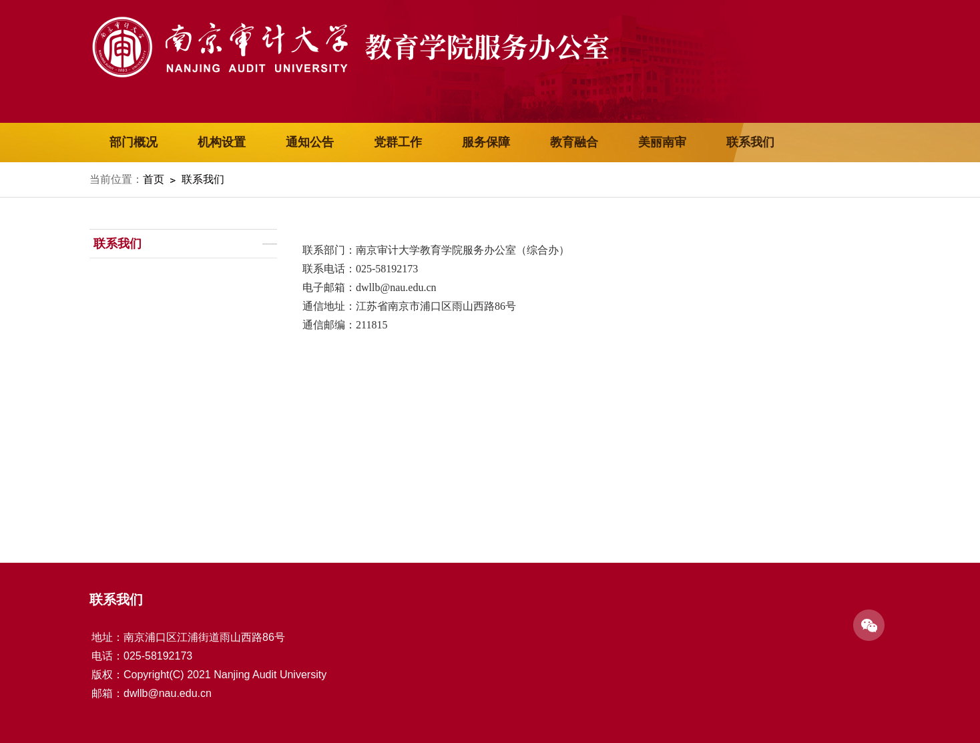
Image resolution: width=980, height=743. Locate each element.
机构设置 (222, 142)
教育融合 (574, 142)
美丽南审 (662, 142)
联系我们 (750, 142)
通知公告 (310, 142)
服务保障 (486, 142)
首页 (153, 179)
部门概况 (133, 142)
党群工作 (398, 142)
